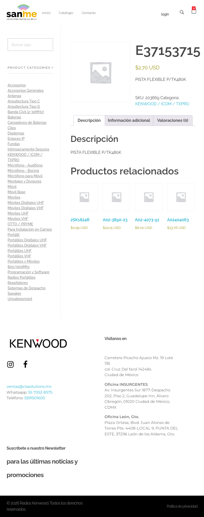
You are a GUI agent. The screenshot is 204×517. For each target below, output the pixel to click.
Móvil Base (16, 192)
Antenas (14, 96)
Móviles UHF (18, 213)
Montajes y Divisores (24, 181)
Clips (12, 128)
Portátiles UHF (20, 251)
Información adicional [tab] (129, 120)
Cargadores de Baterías (27, 123)
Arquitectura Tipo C (24, 101)
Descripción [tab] (89, 120)
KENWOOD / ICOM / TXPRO (162, 103)
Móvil (12, 187)
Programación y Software (28, 272)
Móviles (14, 197)
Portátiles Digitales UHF (27, 240)
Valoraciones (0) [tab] (172, 120)
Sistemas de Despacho (26, 288)
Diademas (16, 133)
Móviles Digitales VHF (26, 208)
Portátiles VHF (19, 256)
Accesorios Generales (26, 90)
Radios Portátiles (22, 277)
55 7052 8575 (40, 392)
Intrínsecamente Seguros (28, 149)
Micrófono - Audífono (25, 165)
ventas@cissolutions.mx (29, 386)
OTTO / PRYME (20, 224)
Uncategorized (20, 299)
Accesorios (17, 85)
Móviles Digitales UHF (26, 203)
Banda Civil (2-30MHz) (26, 112)
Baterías (14, 117)
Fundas (14, 144)
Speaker (14, 293)
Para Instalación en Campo (30, 229)
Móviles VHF (18, 219)
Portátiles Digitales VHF (27, 245)
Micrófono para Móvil (25, 176)
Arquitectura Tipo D (24, 107)
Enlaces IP (16, 139)
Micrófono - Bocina (23, 171)
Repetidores (18, 283)
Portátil (14, 235)
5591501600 (34, 397)
